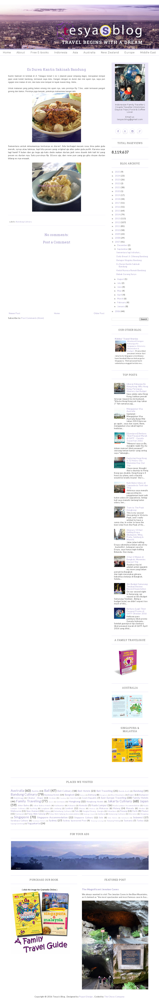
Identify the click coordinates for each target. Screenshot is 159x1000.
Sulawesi (138, 817)
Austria (35, 791)
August (121, 279)
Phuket (145, 811)
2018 (118, 199)
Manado (130, 808)
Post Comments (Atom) (32, 318)
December (122, 245)
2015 (118, 210)
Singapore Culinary (83, 817)
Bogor (131, 795)
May (119, 291)
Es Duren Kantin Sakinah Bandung (128, 265)
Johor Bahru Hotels (42, 805)
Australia (89, 52)
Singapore (21, 817)
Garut (51, 802)
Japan (144, 801)
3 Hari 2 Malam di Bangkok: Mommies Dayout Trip (136, 559)
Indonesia (60, 52)
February (122, 302)
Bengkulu (103, 795)
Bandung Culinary (24, 222)
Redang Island (89, 814)
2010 (118, 230)
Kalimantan (59, 805)
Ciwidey (63, 798)
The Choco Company (114, 996)
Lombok (69, 808)
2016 (118, 207)
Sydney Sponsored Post (74, 820)
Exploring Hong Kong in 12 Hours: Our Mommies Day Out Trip (137, 462)
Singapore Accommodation (52, 817)
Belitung (92, 795)
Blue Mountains (118, 795)
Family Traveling (28, 801)
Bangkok (69, 794)
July (119, 283)
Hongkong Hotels (95, 801)
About (21, 52)
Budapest (143, 795)
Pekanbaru (112, 811)
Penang (123, 811)
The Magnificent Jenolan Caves (100, 889)
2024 (118, 176)
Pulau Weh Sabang (36, 814)
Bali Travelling (104, 790)
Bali (47, 790)
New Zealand (110, 52)
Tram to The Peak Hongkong (135, 508)
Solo (101, 817)
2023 (118, 179)
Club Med (74, 798)
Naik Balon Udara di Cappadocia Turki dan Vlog (137, 485)
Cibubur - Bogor (35, 798)
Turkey (140, 820)
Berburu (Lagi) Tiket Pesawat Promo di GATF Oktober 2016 (137, 611)
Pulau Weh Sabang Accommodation (64, 814)
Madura (92, 808)
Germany (61, 801)
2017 (118, 203)
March (120, 298)
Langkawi (45, 808)
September (122, 249)
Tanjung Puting (113, 821)
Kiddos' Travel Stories (126, 339)
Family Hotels (140, 797)
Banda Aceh (124, 791)
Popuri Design (86, 996)
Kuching (33, 808)
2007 (118, 242)
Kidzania (72, 805)
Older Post (99, 313)
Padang (47, 811)
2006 (118, 311)
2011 (118, 226)
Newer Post (14, 313)
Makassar (104, 808)
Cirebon (52, 798)
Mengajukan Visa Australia (135, 410)
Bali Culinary (64, 790)
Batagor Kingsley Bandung (129, 260)
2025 (118, 172)
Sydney (53, 820)
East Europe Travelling (114, 797)
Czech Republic (89, 798)
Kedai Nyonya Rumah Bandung (131, 270)
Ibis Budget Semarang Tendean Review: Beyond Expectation (137, 586)
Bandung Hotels (51, 795)
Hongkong (74, 801)
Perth (135, 811)
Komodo (83, 805)
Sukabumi (125, 818)
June (119, 287)
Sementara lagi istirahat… (128, 252)
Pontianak (19, 814)
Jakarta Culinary (120, 801)
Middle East (148, 52)
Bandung (138, 790)
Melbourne (16, 811)
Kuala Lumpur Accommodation (126, 805)
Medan (142, 808)
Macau (82, 808)
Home (7, 52)
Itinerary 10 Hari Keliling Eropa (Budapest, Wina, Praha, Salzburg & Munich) (135, 535)
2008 (118, 238)
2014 (118, 214)
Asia (75, 52)
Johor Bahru (23, 805)
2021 (118, 187)
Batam (82, 795)
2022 (118, 183)
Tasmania (128, 820)
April (119, 295)
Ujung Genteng (17, 823)
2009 (118, 234)
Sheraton (133, 814)
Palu (77, 811)
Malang (116, 808)
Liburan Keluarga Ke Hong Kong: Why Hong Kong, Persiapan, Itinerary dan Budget (137, 387)
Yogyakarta (33, 823)
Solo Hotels (112, 818)
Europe (129, 52)
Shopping (144, 814)
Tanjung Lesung (97, 821)
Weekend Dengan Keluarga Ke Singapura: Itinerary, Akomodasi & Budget (136, 346)
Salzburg (101, 814)
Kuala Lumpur (99, 805)
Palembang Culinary (62, 811)
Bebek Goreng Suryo (126, 274)
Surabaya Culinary (19, 820)
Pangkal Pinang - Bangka (93, 811)
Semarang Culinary (117, 814)
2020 (118, 191)
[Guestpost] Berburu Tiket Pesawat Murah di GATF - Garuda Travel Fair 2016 (137, 437)
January (121, 306)
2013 (118, 218)
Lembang (57, 808)
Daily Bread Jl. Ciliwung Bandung (132, 256)
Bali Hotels (84, 790)
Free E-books (40, 52)
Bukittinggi (19, 798)
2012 (118, 222)
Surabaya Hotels (39, 821)
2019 (118, 195)
